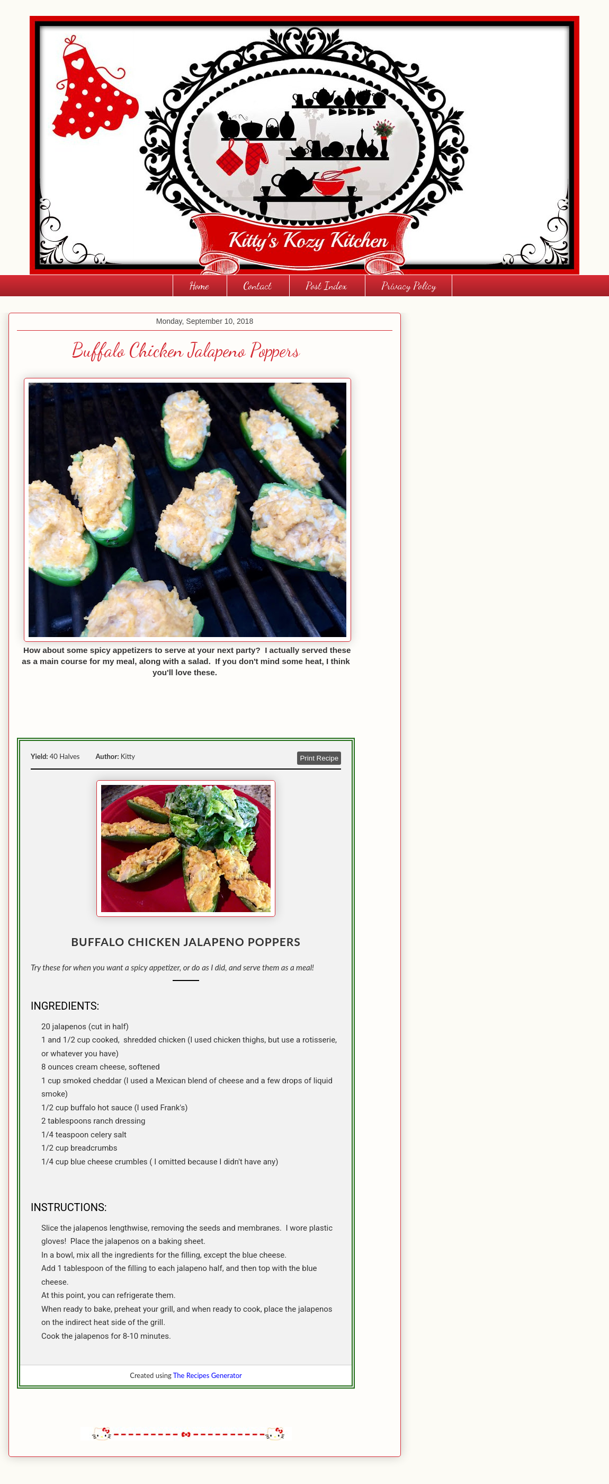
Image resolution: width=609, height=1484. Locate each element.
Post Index (326, 285)
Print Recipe (319, 758)
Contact (257, 285)
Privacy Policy (408, 285)
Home (199, 285)
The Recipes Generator (207, 1375)
